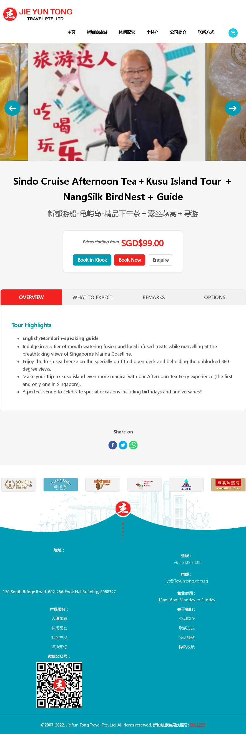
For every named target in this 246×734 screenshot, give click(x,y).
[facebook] (112, 446)
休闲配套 (127, 32)
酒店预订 (59, 646)
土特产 (152, 32)
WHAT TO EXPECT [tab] (92, 297)
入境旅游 (59, 618)
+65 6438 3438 (186, 562)
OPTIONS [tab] (215, 297)
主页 (71, 32)
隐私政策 (187, 646)
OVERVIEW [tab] (31, 297)
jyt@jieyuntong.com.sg (186, 581)
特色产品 (59, 637)
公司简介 (178, 32)
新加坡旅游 (97, 32)
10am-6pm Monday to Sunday (186, 599)
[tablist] (123, 297)
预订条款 (187, 637)
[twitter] (123, 446)
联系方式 (206, 32)
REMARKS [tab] (153, 297)
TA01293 (197, 725)
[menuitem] (71, 32)
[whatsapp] (133, 446)
